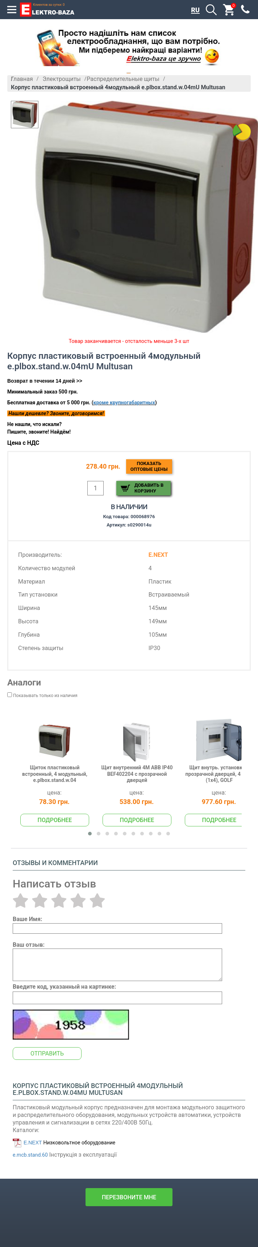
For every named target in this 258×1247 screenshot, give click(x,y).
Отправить (47, 1053)
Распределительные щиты (123, 79)
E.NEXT (33, 1142)
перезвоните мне (129, 1197)
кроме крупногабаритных (124, 402)
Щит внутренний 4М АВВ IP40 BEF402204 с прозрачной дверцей (136, 774)
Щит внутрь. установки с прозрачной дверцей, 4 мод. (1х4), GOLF (219, 774)
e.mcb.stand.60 (30, 1155)
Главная (22, 79)
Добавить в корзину (148, 488)
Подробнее (55, 820)
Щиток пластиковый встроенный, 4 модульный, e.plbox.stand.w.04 (54, 774)
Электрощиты (61, 79)
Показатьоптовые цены (149, 466)
